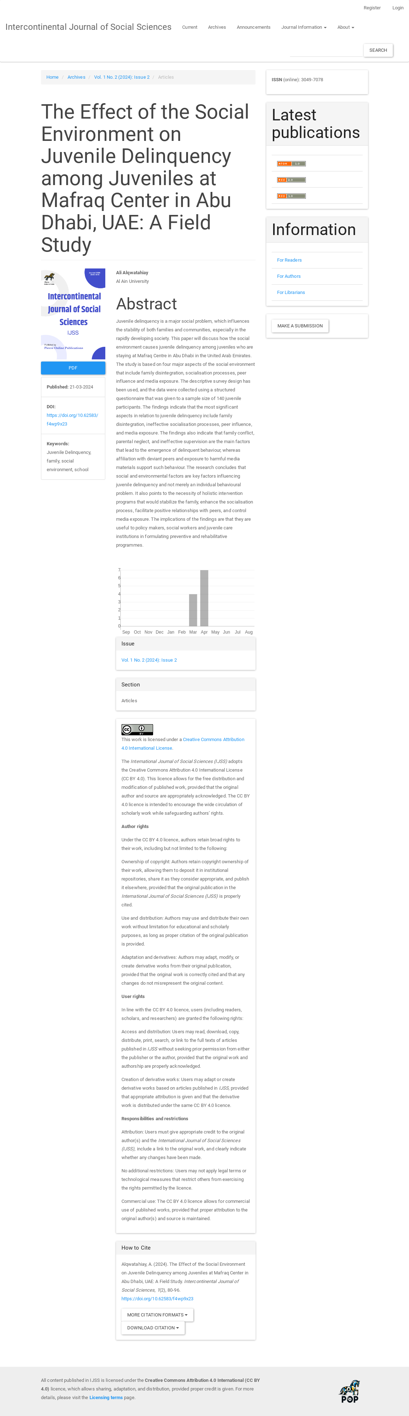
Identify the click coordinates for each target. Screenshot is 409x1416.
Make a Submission (300, 325)
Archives (217, 27)
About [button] (345, 27)
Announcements (254, 27)
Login (398, 7)
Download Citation (153, 1327)
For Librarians (291, 292)
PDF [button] (73, 368)
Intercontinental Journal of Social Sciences (88, 27)
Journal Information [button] (304, 27)
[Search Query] (326, 50)
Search (378, 50)
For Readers (289, 260)
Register (372, 7)
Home (52, 77)
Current (189, 27)
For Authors (289, 276)
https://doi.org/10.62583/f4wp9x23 (157, 1298)
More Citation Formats (157, 1315)
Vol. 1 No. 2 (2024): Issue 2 (122, 77)
